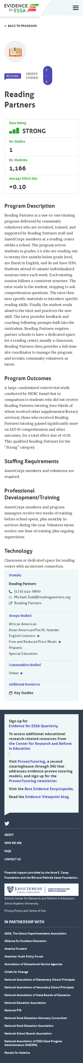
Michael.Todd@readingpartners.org (42, 597)
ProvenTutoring (31, 761)
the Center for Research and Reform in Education (40, 746)
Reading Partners (27, 603)
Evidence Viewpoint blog (47, 796)
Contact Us (12, 859)
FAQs (7, 851)
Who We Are (13, 843)
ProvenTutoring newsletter (33, 780)
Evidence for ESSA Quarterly (33, 725)
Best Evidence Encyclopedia (49, 788)
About (9, 834)
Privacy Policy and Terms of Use (25, 911)
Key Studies (23, 693)
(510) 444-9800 (27, 591)
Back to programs (22, 25)
